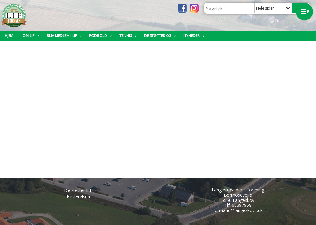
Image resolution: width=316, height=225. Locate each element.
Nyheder (193, 35)
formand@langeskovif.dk (238, 210)
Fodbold (99, 35)
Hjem (9, 35)
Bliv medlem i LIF (63, 35)
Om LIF (30, 35)
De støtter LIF (78, 190)
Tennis (127, 35)
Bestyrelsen (78, 196)
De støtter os (159, 35)
